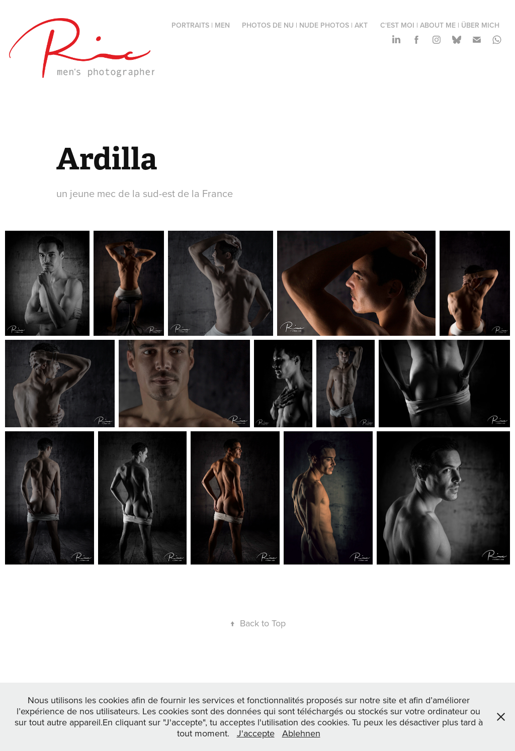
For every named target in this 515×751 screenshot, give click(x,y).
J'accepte (256, 733)
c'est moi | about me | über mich (439, 25)
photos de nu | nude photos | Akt (305, 25)
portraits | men (200, 25)
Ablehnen (301, 733)
